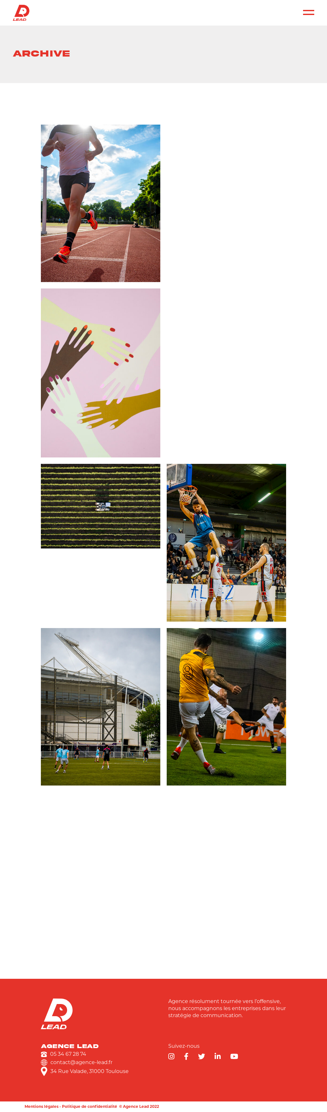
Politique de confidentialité (89, 1106)
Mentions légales (41, 1106)
